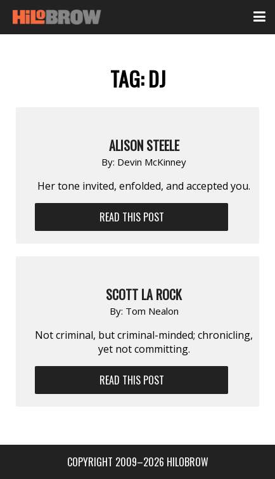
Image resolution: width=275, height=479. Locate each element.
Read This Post (131, 217)
